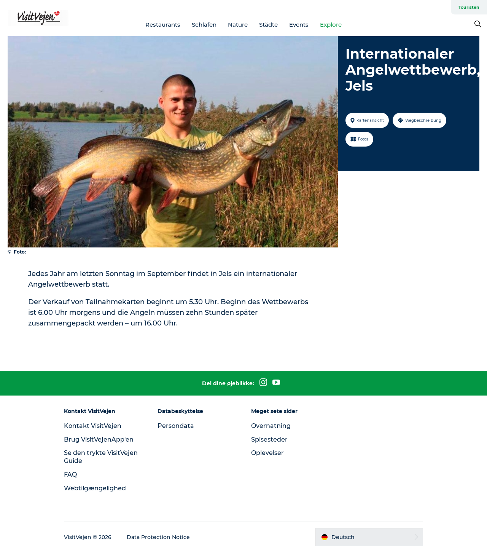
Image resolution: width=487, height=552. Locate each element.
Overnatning (271, 425)
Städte (268, 24)
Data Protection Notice (158, 537)
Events (299, 24)
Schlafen (204, 24)
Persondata (176, 425)
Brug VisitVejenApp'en (99, 439)
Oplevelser (267, 452)
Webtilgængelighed (95, 488)
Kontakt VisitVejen (92, 425)
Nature (238, 24)
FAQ (70, 474)
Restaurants (162, 24)
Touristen (468, 7)
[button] (369, 537)
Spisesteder (269, 439)
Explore (331, 24)
